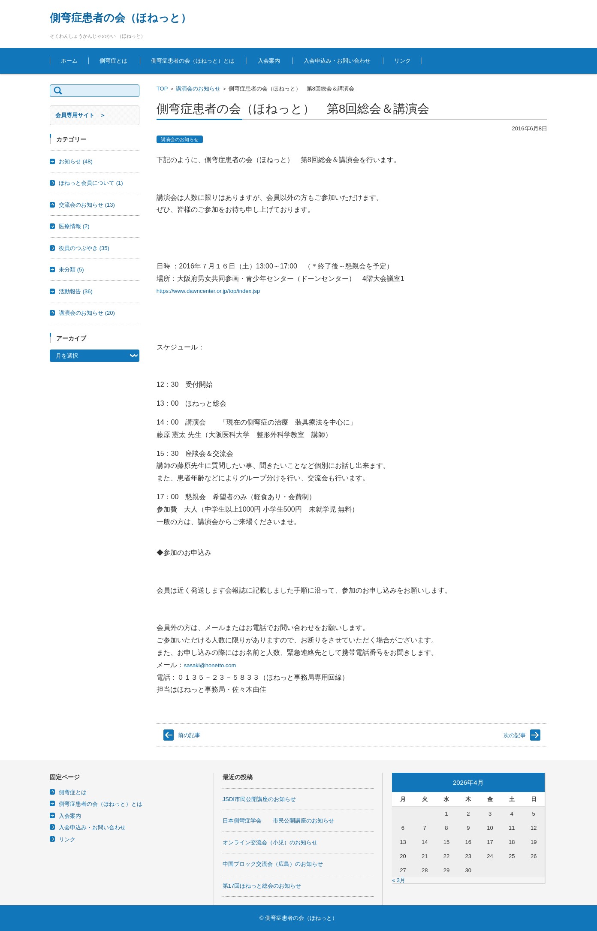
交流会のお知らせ (87, 205)
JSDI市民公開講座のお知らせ (259, 799)
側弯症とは (113, 60)
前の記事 (189, 735)
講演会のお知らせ (198, 88)
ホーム (69, 60)
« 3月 (398, 880)
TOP (162, 88)
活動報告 (76, 291)
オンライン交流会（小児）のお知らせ (270, 842)
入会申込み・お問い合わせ (337, 60)
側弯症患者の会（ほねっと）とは (193, 60)
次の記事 (515, 735)
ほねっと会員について (91, 183)
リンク (402, 60)
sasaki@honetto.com (210, 665)
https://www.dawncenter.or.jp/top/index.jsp (208, 291)
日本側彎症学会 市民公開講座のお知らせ (278, 820)
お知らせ (76, 161)
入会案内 (269, 60)
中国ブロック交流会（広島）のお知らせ (273, 864)
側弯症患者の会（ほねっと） (120, 18)
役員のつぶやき (84, 248)
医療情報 (74, 226)
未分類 (71, 269)
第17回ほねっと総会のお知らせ (262, 886)
